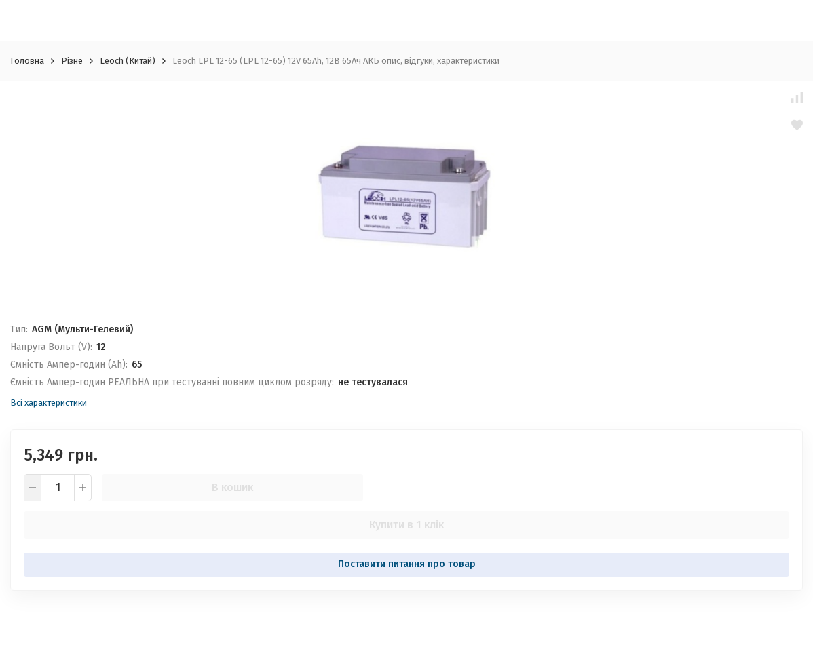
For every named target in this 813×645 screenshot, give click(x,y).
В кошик (232, 487)
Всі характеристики (48, 402)
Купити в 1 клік (406, 524)
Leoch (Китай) (127, 61)
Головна (27, 61)
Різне (72, 61)
